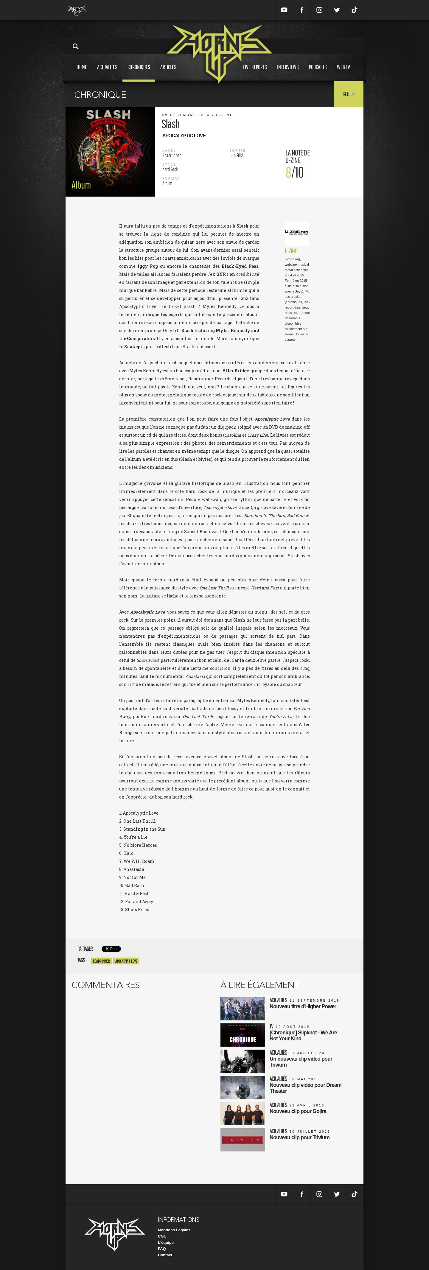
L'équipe (166, 1242)
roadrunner (101, 961)
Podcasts (318, 72)
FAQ (162, 1248)
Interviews (288, 72)
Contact (165, 1255)
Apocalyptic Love (126, 961)
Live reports (255, 72)
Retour (348, 94)
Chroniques (138, 72)
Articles (168, 72)
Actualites (107, 72)
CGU (162, 1236)
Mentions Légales (174, 1230)
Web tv (343, 72)
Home (82, 72)
